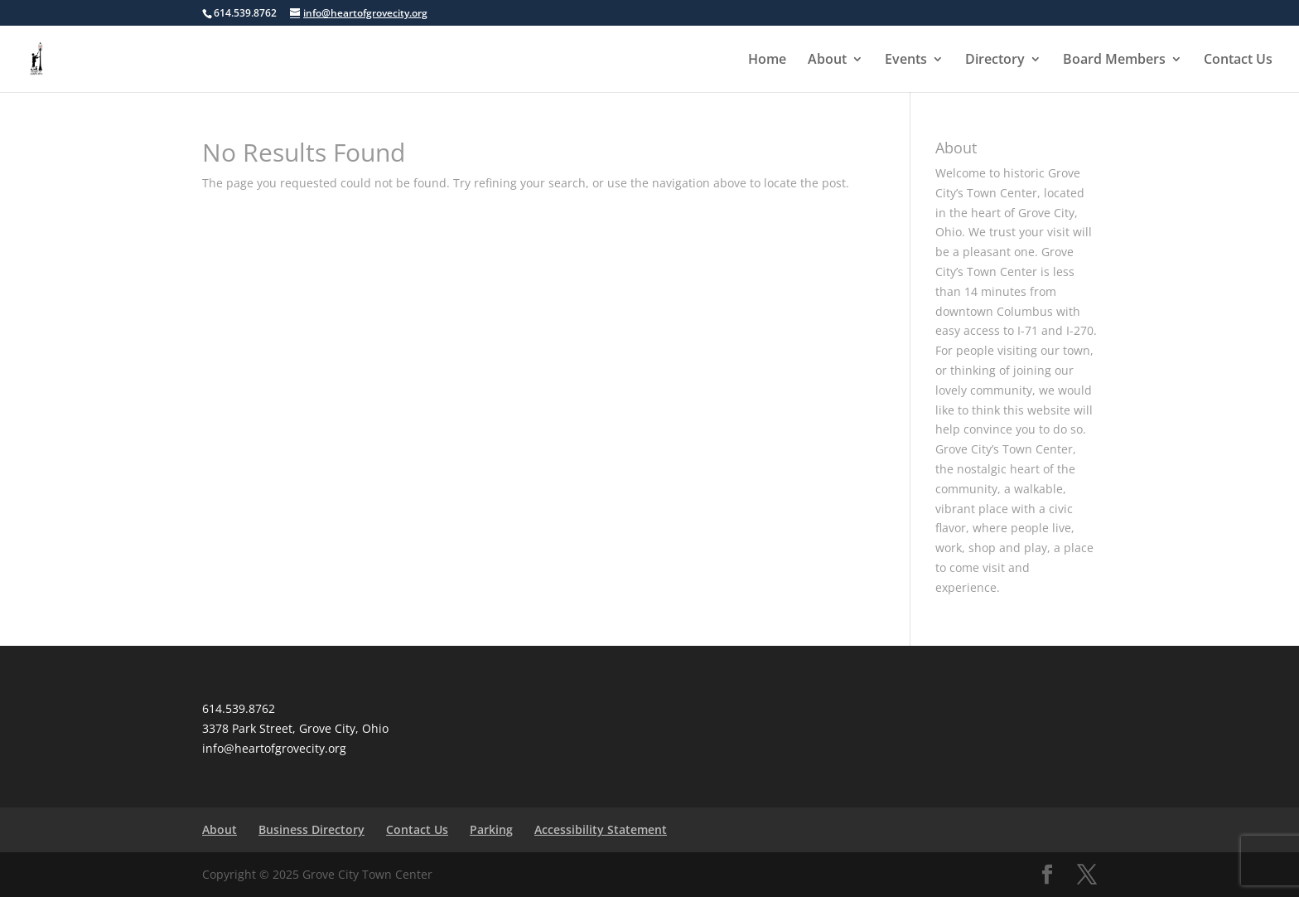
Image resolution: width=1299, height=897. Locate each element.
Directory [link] (995, 60)
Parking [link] (491, 829)
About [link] (827, 60)
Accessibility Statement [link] (600, 829)
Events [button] (906, 60)
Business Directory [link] (311, 829)
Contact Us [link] (1238, 60)
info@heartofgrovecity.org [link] (274, 748)
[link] (38, 57)
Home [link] (767, 60)
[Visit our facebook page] (1047, 875)
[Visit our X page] (1087, 875)
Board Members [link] (1114, 60)
